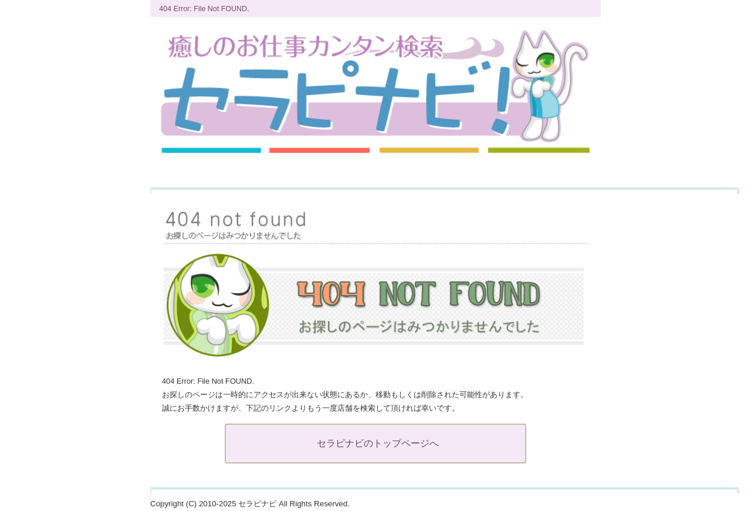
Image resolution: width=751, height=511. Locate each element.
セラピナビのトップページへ (378, 443)
